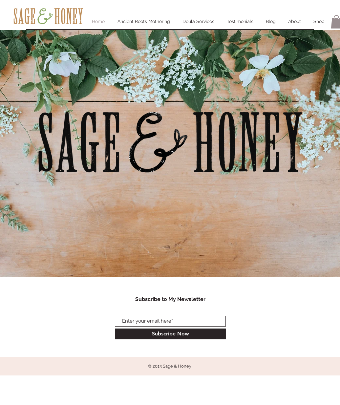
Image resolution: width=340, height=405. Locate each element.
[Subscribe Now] (170, 334)
